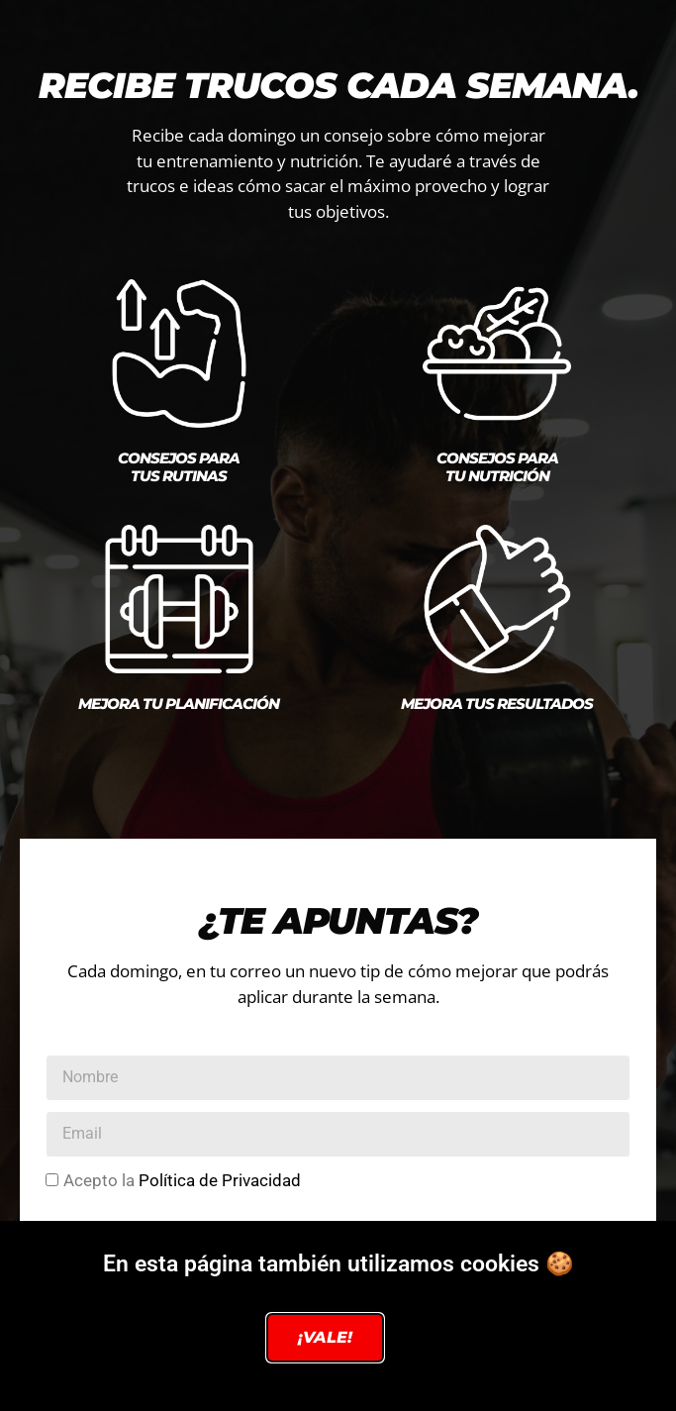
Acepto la (182, 1180)
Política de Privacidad (220, 1180)
